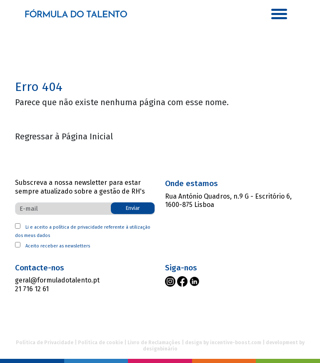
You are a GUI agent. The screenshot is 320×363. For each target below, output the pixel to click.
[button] (279, 14)
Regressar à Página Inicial (64, 136)
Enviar (132, 208)
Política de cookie (100, 342)
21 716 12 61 (32, 289)
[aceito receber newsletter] (17, 244)
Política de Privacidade (44, 342)
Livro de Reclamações (154, 342)
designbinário (160, 349)
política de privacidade (78, 227)
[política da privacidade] (17, 226)
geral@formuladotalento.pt (57, 280)
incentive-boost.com (235, 342)
